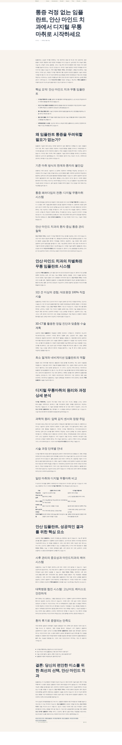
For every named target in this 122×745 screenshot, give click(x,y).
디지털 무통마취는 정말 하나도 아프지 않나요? (50, 649)
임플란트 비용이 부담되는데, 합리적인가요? (49, 656)
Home (47, 1)
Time (73, 1)
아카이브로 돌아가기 (41, 722)
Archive (85, 1)
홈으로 (85, 722)
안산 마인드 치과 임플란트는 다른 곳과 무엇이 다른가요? (52, 651)
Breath (61, 1)
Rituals (78, 1)
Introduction (55, 1)
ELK (37, 1)
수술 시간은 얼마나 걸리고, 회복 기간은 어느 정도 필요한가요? (54, 654)
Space (67, 1)
